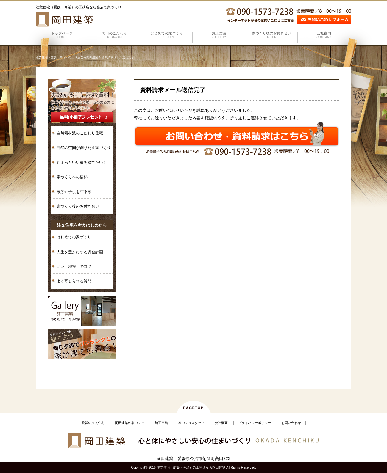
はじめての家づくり (167, 35)
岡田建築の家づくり (129, 423)
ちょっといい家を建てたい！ (82, 162)
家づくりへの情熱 (72, 177)
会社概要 (221, 423)
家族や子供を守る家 (74, 191)
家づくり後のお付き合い (271, 35)
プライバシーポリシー (254, 423)
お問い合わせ (291, 423)
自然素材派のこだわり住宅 (80, 133)
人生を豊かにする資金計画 (80, 252)
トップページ (62, 35)
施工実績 (219, 35)
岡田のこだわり (114, 35)
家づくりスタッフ (191, 423)
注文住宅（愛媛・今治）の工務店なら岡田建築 (67, 57)
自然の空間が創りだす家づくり (84, 147)
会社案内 (323, 35)
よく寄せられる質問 (74, 281)
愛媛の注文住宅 (93, 423)
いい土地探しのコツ (74, 266)
